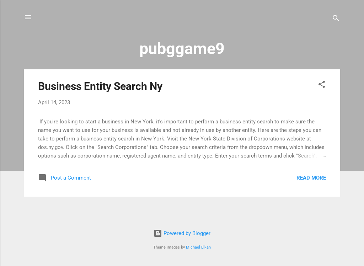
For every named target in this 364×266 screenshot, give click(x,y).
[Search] (336, 19)
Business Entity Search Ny (100, 86)
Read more (311, 178)
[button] (321, 85)
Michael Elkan (198, 247)
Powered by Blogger (182, 233)
